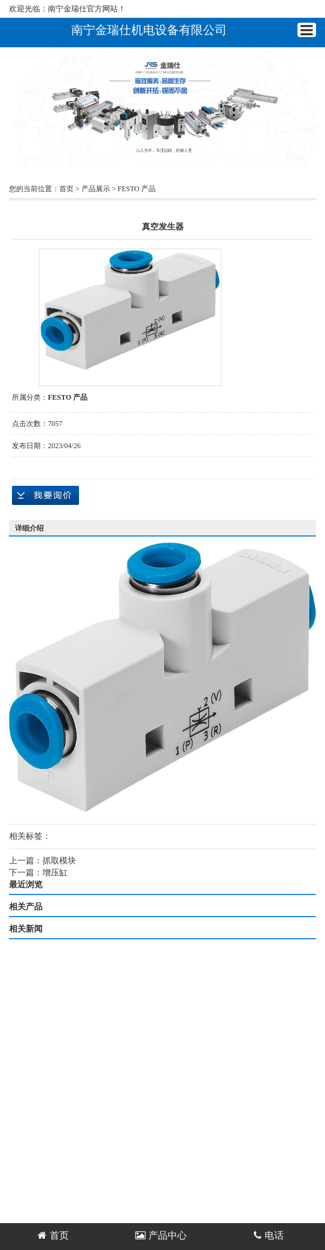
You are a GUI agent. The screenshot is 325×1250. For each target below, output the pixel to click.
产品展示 (95, 189)
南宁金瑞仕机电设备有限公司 (149, 29)
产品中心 (161, 1235)
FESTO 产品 (137, 189)
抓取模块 (59, 860)
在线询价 (45, 495)
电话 (269, 1235)
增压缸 (55, 872)
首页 (66, 189)
